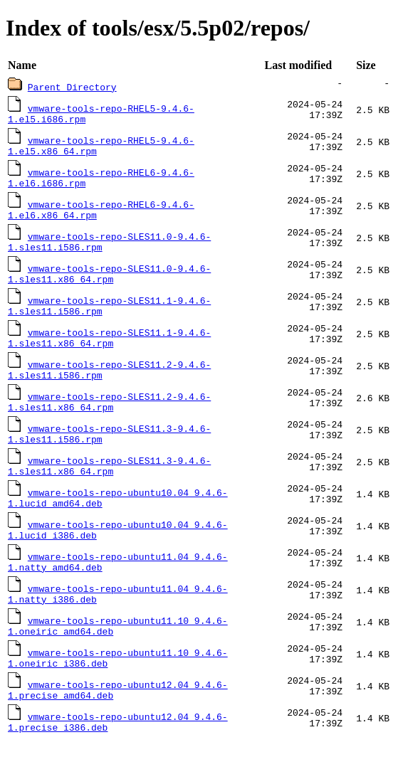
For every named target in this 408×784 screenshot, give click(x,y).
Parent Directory (72, 86)
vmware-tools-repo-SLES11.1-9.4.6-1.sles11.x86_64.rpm (109, 353)
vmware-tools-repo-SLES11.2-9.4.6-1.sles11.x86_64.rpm (109, 422)
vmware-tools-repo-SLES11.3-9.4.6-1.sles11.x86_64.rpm (109, 490)
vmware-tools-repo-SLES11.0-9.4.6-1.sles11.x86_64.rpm (109, 285)
